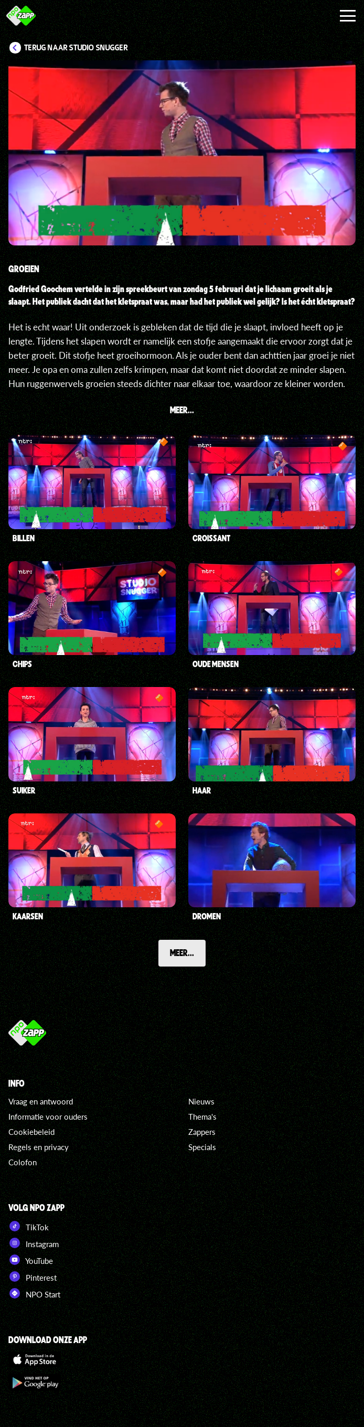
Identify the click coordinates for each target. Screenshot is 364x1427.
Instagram (33, 1243)
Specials (202, 1147)
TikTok (28, 1226)
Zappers (202, 1131)
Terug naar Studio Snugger (76, 47)
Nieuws (201, 1101)
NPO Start (34, 1293)
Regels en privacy (38, 1147)
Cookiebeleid (31, 1131)
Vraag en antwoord (40, 1101)
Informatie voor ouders (48, 1116)
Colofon (22, 1162)
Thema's (202, 1116)
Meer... (182, 952)
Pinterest (32, 1276)
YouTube (30, 1259)
